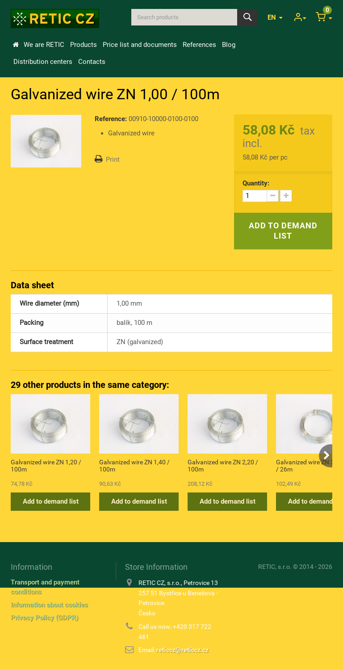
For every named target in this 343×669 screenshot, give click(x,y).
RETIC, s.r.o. (275, 566)
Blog (228, 45)
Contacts (91, 62)
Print (113, 160)
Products (83, 45)
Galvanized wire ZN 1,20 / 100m (46, 466)
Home (15, 44)
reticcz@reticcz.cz (182, 649)
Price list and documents (140, 45)
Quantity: (256, 183)
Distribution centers (42, 62)
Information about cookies (49, 605)
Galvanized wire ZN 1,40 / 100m (134, 466)
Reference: (111, 119)
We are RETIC (44, 45)
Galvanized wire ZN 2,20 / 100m (223, 466)
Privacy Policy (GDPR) (44, 618)
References (199, 45)
